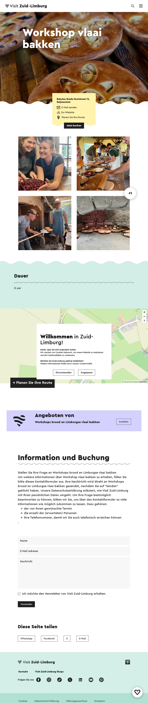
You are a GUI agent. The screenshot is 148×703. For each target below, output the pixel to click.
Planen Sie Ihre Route (73, 117)
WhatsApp (26, 638)
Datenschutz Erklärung (46, 701)
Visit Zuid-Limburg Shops (49, 671)
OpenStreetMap (130, 382)
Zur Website (67, 112)
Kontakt (23, 671)
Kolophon (99, 701)
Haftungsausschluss (76, 701)
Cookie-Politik (86, 364)
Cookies (22, 701)
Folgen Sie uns (26, 680)
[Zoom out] (144, 316)
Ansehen (123, 422)
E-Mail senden (69, 107)
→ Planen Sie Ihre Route (32, 383)
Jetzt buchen (74, 125)
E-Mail (82, 638)
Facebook (49, 638)
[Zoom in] (144, 312)
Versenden (26, 604)
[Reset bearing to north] (144, 321)
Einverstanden (63, 372)
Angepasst (86, 372)
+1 (130, 193)
